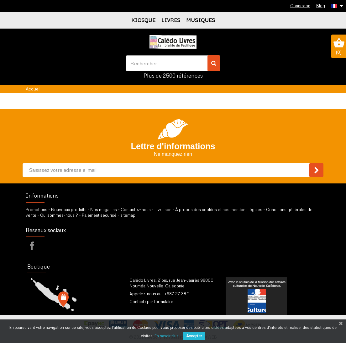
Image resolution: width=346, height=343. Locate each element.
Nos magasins (103, 209)
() (338, 46)
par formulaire (160, 301)
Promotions (36, 209)
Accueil (33, 88)
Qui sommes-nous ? (59, 215)
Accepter (194, 336)
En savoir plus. (167, 336)
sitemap (127, 215)
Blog (320, 5)
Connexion (300, 5)
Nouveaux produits (68, 209)
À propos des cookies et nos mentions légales (218, 209)
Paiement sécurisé (99, 215)
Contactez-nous (136, 209)
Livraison (163, 209)
